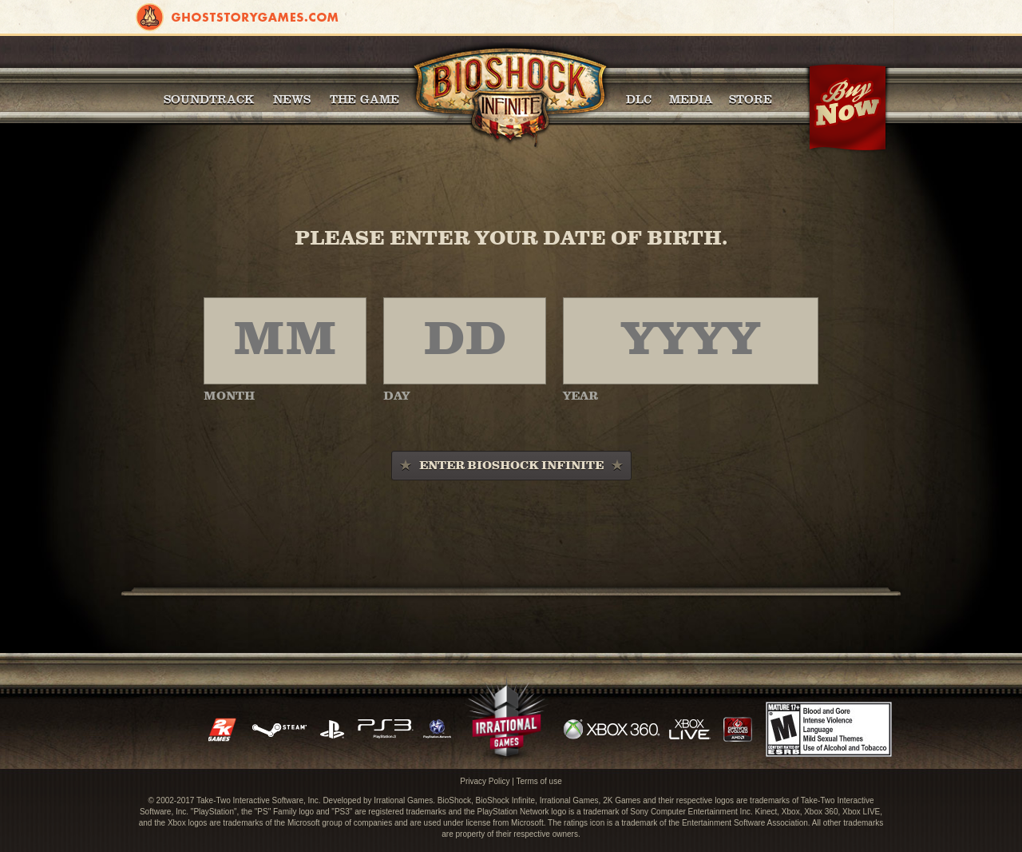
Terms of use (538, 781)
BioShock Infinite (509, 95)
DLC (639, 99)
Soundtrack (209, 99)
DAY (396, 396)
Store (750, 99)
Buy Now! (847, 107)
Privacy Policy (484, 781)
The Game (364, 99)
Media (691, 99)
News (292, 99)
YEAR (580, 396)
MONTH (229, 396)
